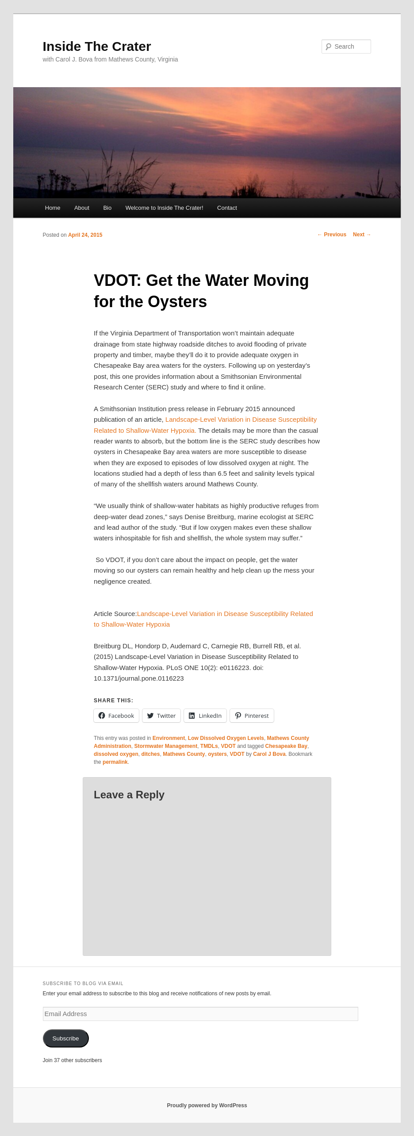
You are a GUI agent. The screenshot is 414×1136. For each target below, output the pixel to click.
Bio (107, 207)
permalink (115, 762)
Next (362, 234)
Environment (169, 738)
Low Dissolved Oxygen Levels (226, 738)
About (81, 207)
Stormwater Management (165, 746)
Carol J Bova (269, 754)
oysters (217, 754)
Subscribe (66, 1038)
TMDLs (209, 746)
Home (53, 207)
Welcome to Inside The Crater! (164, 207)
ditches (150, 754)
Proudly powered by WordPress (207, 1105)
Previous (331, 234)
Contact (227, 207)
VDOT (228, 746)
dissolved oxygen (116, 754)
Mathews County (184, 754)
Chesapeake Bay (286, 746)
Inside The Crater (97, 46)
